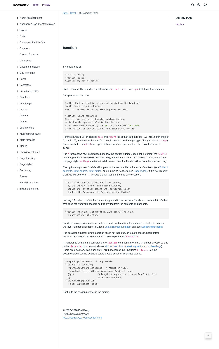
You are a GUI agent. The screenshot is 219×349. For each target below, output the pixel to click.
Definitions (23, 61)
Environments (25, 73)
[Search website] (193, 5)
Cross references (26, 55)
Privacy (46, 5)
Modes (21, 146)
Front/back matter (27, 91)
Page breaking (25, 158)
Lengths (21, 116)
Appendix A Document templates (35, 24)
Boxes (20, 30)
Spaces (21, 177)
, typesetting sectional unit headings (133, 246)
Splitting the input (26, 189)
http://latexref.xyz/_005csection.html (82, 317)
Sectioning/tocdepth (152, 227)
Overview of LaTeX (27, 152)
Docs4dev (21, 5)
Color (20, 36)
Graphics (22, 97)
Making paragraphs (28, 134)
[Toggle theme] (199, 5)
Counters (22, 48)
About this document (28, 18)
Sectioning (23, 170)
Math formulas (25, 140)
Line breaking (24, 128)
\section (180, 24)
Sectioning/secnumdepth (118, 227)
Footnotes (23, 85)
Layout (21, 109)
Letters (21, 122)
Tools (35, 5)
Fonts (20, 79)
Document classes (27, 67)
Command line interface (30, 42)
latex (65, 13)
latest (73, 13)
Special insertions (27, 183)
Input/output (24, 103)
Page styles (23, 164)
